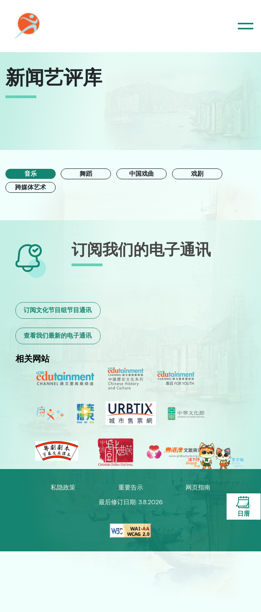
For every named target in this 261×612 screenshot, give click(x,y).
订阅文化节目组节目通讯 (58, 310)
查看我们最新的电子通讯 (58, 335)
